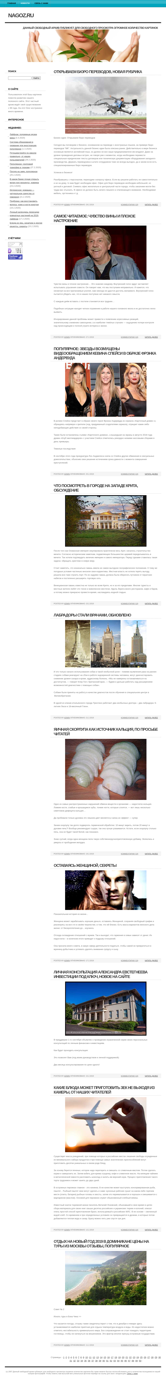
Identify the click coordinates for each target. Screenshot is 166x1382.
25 (141, 1357)
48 (133, 1361)
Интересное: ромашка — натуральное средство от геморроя (22, 193)
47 (129, 1361)
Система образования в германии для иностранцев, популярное (23, 145)
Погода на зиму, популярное (23, 171)
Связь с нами (41, 3)
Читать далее (151, 205)
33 (78, 1361)
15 (105, 1357)
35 (85, 1361)
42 (111, 1361)
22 (130, 1357)
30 (159, 1357)
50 (140, 1361)
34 (82, 1361)
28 (152, 1357)
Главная (11, 3)
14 (101, 1357)
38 (96, 1361)
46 (125, 1361)
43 (114, 1361)
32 (74, 1361)
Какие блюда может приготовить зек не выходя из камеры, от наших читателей (104, 1089)
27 (148, 1357)
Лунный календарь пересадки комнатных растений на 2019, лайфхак (24, 215)
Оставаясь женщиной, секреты (85, 865)
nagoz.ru (21, 15)
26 (145, 1357)
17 (112, 1357)
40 (104, 1361)
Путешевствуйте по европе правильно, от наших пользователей (23, 156)
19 (119, 1357)
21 (127, 1357)
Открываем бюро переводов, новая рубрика (98, 72)
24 (138, 1357)
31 (71, 1361)
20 (123, 1357)
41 (107, 1361)
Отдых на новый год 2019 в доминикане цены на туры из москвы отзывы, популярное (101, 1243)
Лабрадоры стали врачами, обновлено (92, 615)
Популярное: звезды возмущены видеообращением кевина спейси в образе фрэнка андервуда (105, 353)
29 (156, 1357)
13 (97, 1357)
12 (94, 1357)
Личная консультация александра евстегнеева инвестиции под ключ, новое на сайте (100, 974)
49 (136, 1361)
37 (92, 1361)
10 (86, 1357)
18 (116, 1357)
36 (89, 1361)
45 (122, 1361)
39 (100, 1361)
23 (134, 1357)
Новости (25, 3)
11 (90, 1357)
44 (118, 1361)
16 (108, 1357)
